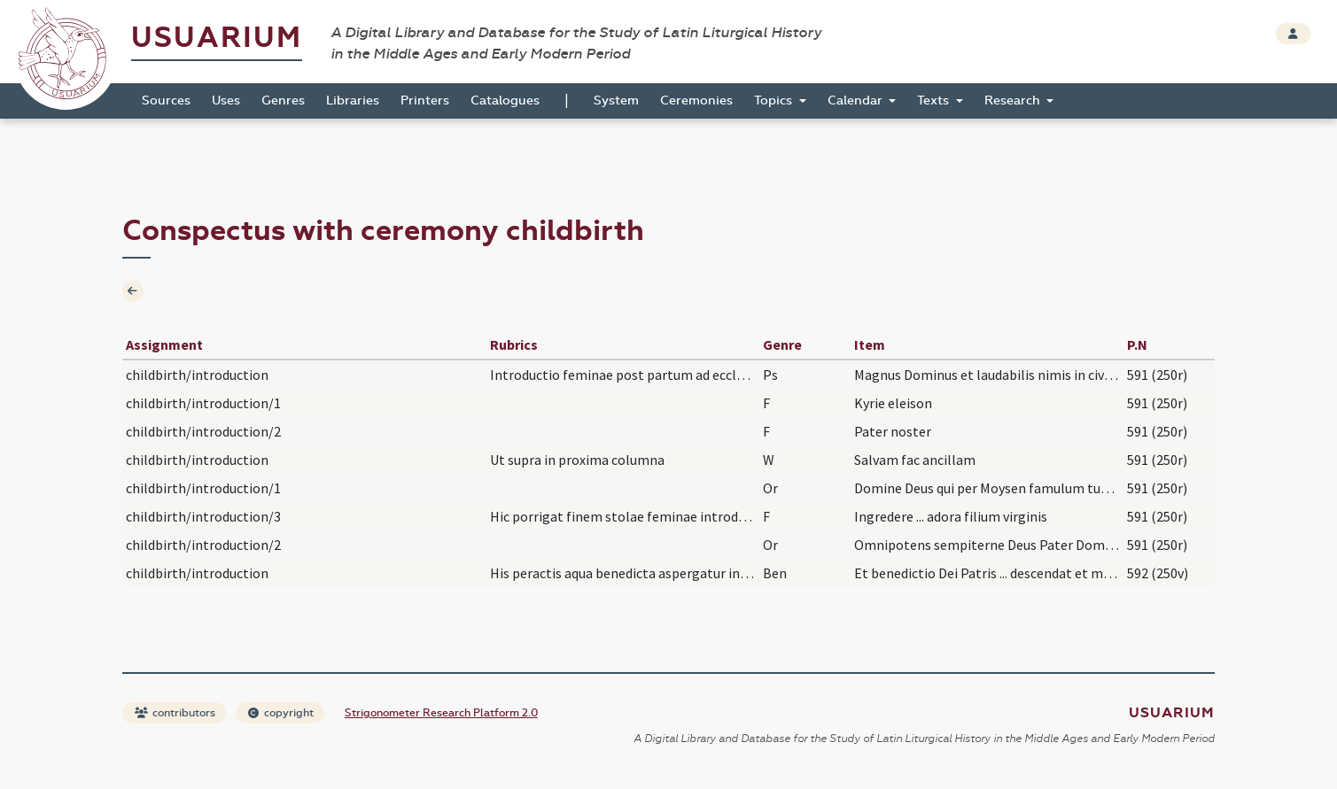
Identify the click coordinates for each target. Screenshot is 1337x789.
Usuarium (216, 37)
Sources (166, 100)
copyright (281, 713)
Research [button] (1014, 100)
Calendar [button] (857, 100)
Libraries (352, 100)
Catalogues (505, 100)
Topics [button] (775, 100)
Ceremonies (696, 100)
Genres (283, 100)
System (616, 100)
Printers (424, 100)
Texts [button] (934, 100)
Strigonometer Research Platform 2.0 (441, 713)
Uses (226, 100)
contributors (175, 713)
